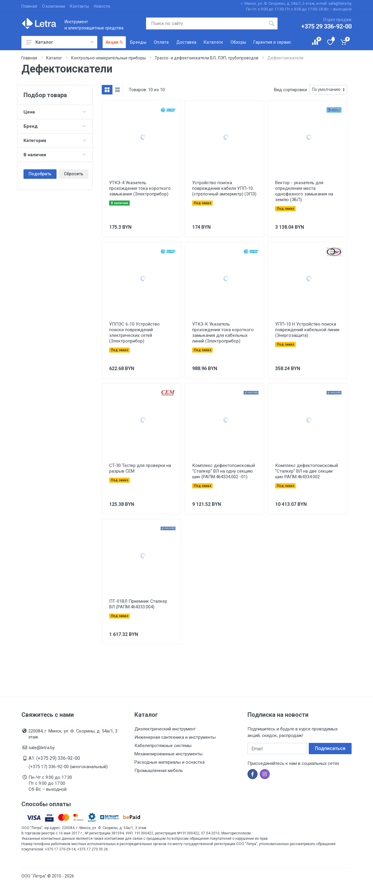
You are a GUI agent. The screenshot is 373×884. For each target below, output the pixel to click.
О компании (53, 6)
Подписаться (330, 748)
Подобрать (40, 173)
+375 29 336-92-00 (326, 26)
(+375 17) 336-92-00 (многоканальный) (68, 766)
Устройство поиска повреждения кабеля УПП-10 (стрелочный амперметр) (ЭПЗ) (224, 188)
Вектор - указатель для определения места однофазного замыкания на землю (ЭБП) (304, 191)
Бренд (54, 126)
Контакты (79, 6)
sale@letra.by (42, 747)
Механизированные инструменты (168, 754)
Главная (29, 6)
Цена (54, 112)
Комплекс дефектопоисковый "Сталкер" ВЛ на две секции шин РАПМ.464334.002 (306, 471)
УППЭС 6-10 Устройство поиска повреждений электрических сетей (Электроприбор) (134, 332)
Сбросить (73, 173)
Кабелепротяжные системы (163, 745)
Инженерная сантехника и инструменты (175, 737)
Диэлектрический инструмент (165, 729)
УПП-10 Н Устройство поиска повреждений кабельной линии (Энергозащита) (307, 329)
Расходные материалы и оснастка (169, 762)
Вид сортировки (290, 89)
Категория (54, 140)
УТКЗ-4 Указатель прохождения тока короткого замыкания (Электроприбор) (140, 188)
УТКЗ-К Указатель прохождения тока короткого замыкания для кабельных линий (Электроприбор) (223, 332)
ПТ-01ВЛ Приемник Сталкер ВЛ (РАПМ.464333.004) (138, 604)
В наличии (54, 154)
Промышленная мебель (158, 770)
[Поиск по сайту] (206, 23)
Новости (102, 6)
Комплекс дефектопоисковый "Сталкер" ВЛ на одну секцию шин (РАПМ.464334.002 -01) (223, 471)
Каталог (59, 42)
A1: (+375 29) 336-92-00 (54, 758)
